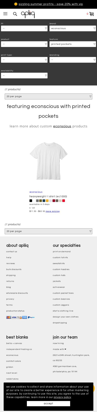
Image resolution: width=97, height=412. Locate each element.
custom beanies (61, 299)
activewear (59, 287)
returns (10, 281)
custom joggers (61, 305)
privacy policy (63, 397)
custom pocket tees (63, 293)
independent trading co (19, 349)
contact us (11, 252)
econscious (62, 126)
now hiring (58, 343)
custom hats (59, 275)
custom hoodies (61, 269)
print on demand (62, 252)
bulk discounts (13, 269)
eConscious (12, 355)
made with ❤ (59, 349)
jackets (57, 281)
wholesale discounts (17, 293)
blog (8, 287)
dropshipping (60, 323)
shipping (11, 275)
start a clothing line (63, 311)
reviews (10, 263)
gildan (9, 367)
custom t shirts (60, 258)
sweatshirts (59, 263)
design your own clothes (66, 317)
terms (9, 305)
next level (11, 373)
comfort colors (13, 361)
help (8, 258)
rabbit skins (12, 379)
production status (15, 311)
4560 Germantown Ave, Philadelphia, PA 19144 (65, 369)
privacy (10, 299)
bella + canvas (14, 343)
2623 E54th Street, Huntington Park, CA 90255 (71, 357)
